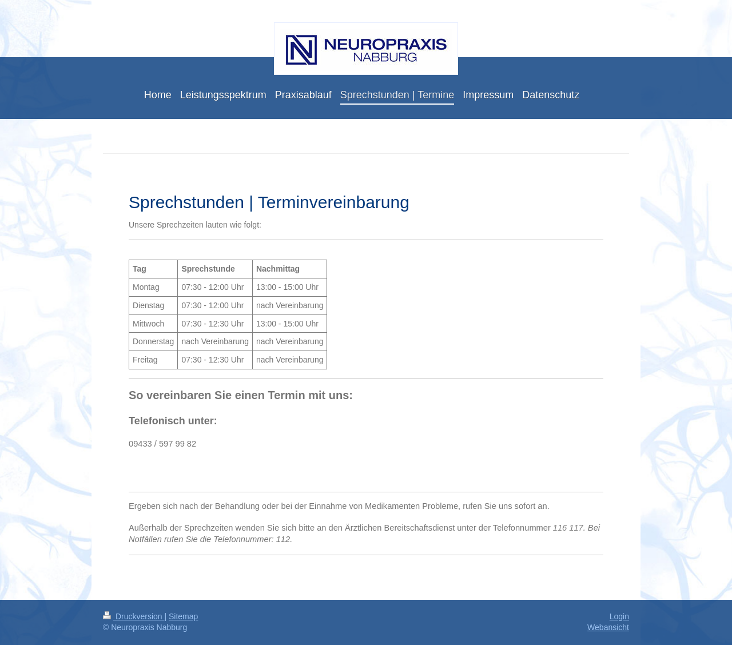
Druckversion (133, 616)
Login (619, 616)
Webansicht (608, 627)
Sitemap (183, 616)
